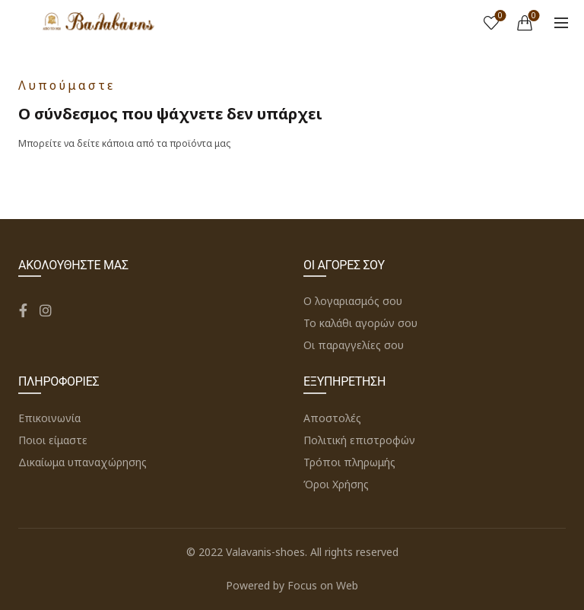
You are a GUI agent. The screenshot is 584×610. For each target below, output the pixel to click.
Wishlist (499, 16)
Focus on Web (322, 585)
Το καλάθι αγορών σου (360, 323)
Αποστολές (332, 418)
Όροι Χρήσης (336, 484)
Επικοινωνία (49, 418)
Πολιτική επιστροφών (359, 440)
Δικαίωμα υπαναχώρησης (82, 462)
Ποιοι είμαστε (52, 440)
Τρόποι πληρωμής (349, 462)
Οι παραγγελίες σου (353, 345)
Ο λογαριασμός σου (352, 301)
